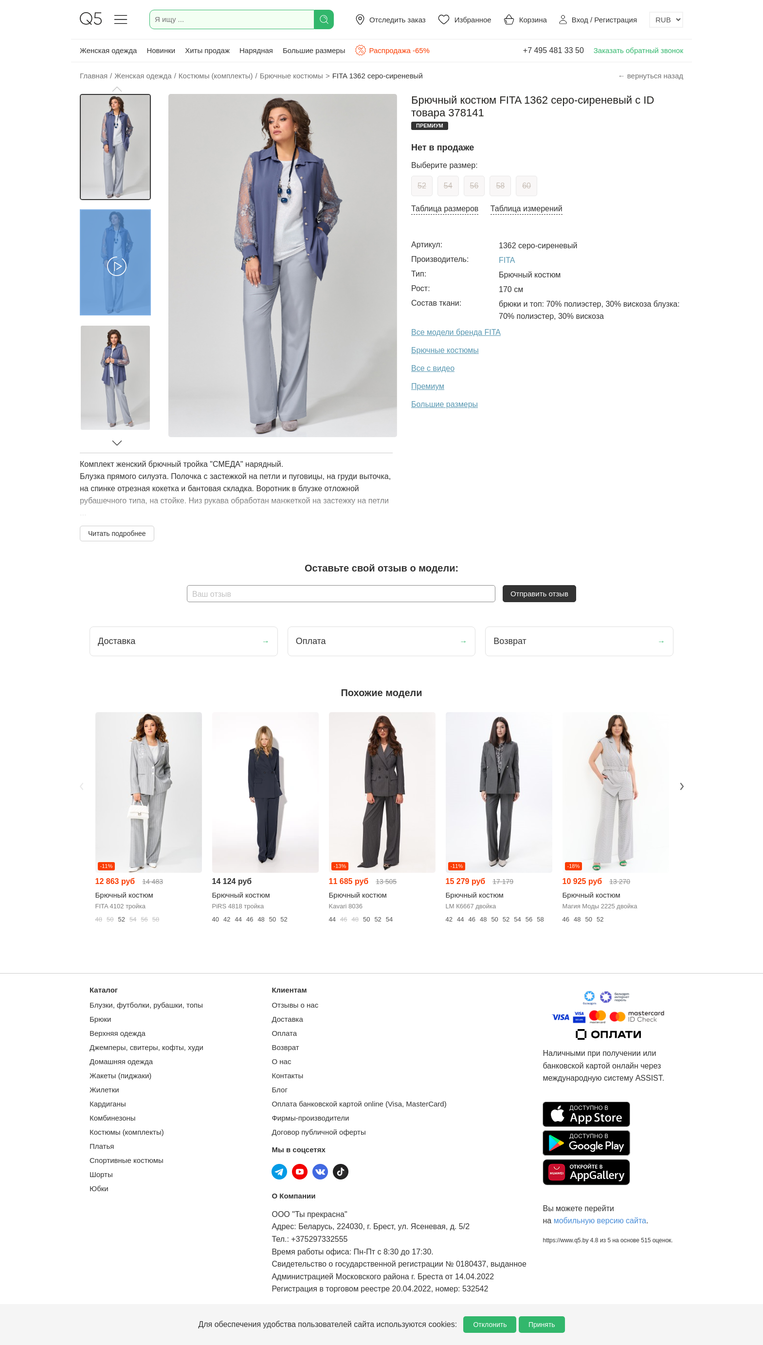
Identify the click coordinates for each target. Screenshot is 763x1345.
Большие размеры (314, 50)
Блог (279, 1090)
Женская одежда (108, 50)
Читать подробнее (117, 533)
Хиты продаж (207, 50)
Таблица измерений (526, 208)
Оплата (284, 1033)
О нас (281, 1061)
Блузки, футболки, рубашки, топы (146, 1005)
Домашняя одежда (121, 1061)
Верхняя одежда (117, 1033)
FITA (507, 260)
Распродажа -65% (392, 50)
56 (474, 186)
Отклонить (490, 1324)
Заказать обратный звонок (638, 50)
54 (448, 186)
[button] (117, 89)
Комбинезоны (113, 1118)
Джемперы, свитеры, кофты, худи (146, 1047)
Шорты (101, 1174)
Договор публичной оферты (318, 1132)
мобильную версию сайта (600, 1220)
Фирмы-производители (310, 1118)
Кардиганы (108, 1104)
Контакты (287, 1075)
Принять (541, 1324)
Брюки (100, 1019)
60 (526, 186)
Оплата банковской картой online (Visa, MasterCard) (359, 1104)
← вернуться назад (650, 76)
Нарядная (256, 50)
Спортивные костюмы (127, 1160)
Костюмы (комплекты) (127, 1132)
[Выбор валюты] (666, 20)
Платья (102, 1146)
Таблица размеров (444, 208)
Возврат (285, 1047)
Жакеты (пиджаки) (120, 1075)
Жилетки (104, 1090)
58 (500, 186)
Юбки (99, 1188)
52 (422, 186)
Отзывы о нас (295, 1005)
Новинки (160, 50)
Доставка (287, 1019)
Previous (81, 786)
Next (682, 786)
